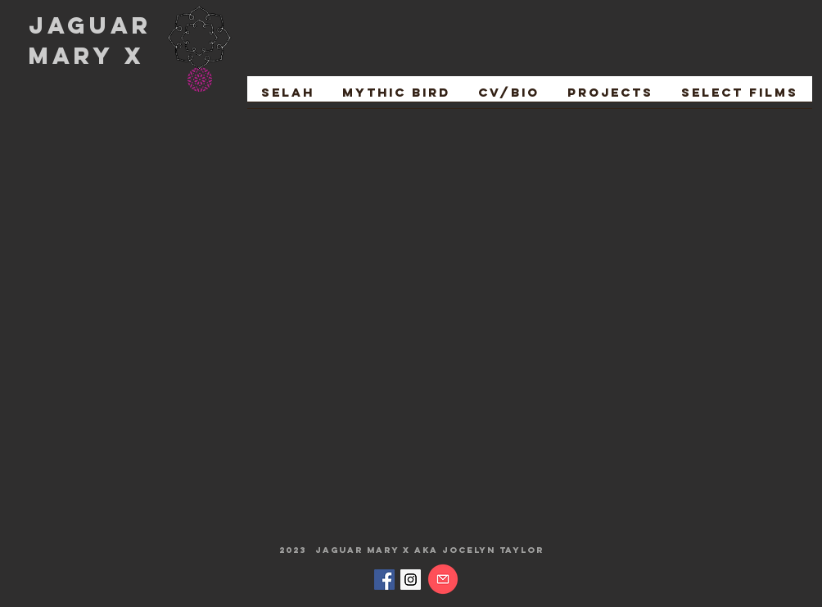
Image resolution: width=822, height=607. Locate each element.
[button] (739, 97)
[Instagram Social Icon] (410, 579)
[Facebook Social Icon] (384, 579)
